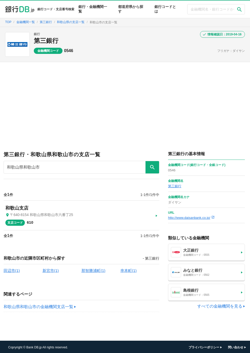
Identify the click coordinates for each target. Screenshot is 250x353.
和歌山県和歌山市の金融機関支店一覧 (38, 306)
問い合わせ (235, 346)
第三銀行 (46, 40)
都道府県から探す (130, 9)
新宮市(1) (51, 270)
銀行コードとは (165, 9)
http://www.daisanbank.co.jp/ (191, 218)
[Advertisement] (125, 100)
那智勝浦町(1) (93, 270)
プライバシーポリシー (204, 346)
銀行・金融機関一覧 (92, 9)
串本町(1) (128, 270)
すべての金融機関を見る (219, 306)
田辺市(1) (12, 270)
